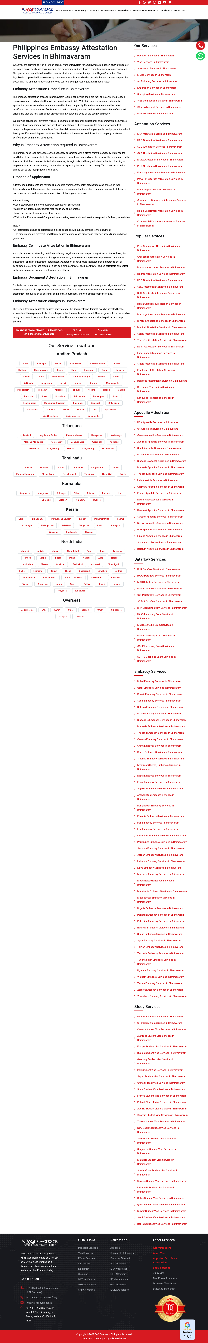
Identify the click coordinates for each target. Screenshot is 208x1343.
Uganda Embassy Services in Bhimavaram (160, 972)
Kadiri (116, 376)
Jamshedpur (28, 577)
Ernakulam (37, 519)
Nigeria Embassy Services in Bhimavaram (160, 910)
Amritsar (60, 564)
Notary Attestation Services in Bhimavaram (160, 348)
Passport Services (88, 1250)
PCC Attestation (118, 1265)
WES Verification (87, 1281)
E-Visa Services (86, 1260)
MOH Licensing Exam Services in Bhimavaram (155, 629)
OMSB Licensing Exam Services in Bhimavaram (156, 639)
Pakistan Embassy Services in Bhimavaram (160, 916)
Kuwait (57, 610)
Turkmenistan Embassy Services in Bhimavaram (156, 964)
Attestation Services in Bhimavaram (156, 68)
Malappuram (47, 525)
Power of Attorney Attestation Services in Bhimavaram (160, 183)
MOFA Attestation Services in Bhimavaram (160, 161)
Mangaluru (43, 493)
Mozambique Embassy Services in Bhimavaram (156, 884)
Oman (100, 610)
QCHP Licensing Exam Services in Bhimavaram (155, 650)
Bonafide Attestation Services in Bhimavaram (162, 382)
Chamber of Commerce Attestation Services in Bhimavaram (161, 204)
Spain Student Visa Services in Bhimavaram (161, 1091)
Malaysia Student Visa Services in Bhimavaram (155, 1164)
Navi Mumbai (96, 577)
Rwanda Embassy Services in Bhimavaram (160, 929)
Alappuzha (84, 525)
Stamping (83, 1276)
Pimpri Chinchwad (73, 577)
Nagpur (86, 558)
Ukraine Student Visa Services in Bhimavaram (162, 1183)
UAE (44, 610)
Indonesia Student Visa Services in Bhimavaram (156, 1191)
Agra (100, 558)
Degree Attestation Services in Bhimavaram (161, 276)
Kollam (82, 519)
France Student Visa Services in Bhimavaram (161, 1097)
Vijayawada (110, 409)
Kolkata (40, 551)
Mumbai (25, 551)
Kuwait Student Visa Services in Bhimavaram (161, 1213)
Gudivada (88, 370)
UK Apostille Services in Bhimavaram (157, 431)
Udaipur (117, 584)
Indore (58, 558)
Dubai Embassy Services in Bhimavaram (159, 683)
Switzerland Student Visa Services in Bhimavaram (157, 1142)
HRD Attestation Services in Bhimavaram (159, 142)
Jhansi (101, 584)
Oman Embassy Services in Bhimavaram (159, 715)
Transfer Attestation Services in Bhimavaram (162, 342)
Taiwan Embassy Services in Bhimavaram (160, 949)
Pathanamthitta (101, 519)
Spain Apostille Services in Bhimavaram (159, 544)
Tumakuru (80, 500)
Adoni (25, 363)
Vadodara (28, 564)
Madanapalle (112, 383)
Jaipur (55, 551)
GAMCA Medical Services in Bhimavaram (159, 107)
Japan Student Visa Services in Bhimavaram (161, 1078)
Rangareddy (53, 448)
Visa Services (85, 1255)
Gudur (105, 370)
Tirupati (80, 409)
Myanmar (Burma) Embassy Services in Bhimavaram (159, 769)
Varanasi (95, 564)
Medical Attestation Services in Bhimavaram (161, 329)
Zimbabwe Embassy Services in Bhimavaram (162, 998)
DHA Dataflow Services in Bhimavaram (158, 571)
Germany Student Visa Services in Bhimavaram (155, 1063)
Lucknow (117, 551)
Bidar (76, 493)
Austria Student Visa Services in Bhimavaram (162, 1110)
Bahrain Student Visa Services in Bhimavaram (162, 1226)
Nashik (114, 558)
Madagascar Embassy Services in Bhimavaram (156, 901)
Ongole (121, 390)
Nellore (91, 390)
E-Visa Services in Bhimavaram (154, 75)
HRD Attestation (118, 1276)
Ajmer (73, 584)
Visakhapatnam (50, 416)
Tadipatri (50, 409)
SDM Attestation (119, 1281)
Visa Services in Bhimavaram (153, 62)
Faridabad (78, 564)
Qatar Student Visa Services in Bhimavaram (161, 1206)
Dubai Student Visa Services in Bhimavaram (161, 1200)
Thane (68, 571)
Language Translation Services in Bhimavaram (155, 402)
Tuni (95, 409)
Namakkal (107, 474)
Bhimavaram (75, 363)
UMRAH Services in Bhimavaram (155, 113)
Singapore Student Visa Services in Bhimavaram (156, 1153)
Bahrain (85, 610)
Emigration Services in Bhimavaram (156, 88)
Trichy (123, 474)
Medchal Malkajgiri (33, 442)
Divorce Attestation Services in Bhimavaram (161, 323)
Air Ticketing (84, 1265)
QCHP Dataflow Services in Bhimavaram (159, 597)
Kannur (120, 519)
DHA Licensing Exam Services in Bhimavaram (162, 610)
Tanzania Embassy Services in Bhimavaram (161, 955)
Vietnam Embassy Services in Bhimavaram (160, 979)
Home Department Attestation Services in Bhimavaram (160, 215)
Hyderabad (25, 435)
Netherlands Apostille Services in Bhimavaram (155, 503)
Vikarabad (34, 448)
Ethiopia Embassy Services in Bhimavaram (160, 818)
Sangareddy (88, 448)
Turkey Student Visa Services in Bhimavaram (161, 1123)
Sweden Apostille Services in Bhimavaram (160, 518)
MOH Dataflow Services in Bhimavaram (158, 584)
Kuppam (78, 383)
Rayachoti (95, 403)
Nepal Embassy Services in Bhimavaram (159, 777)
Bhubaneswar (49, 577)
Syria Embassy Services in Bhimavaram (159, 942)
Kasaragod (27, 525)
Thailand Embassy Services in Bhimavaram (160, 735)
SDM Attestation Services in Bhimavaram (159, 148)
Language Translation (164, 1290)
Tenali (66, 409)
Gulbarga (61, 493)
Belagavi (63, 500)
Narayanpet (97, 435)
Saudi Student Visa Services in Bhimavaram (161, 1219)
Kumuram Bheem (74, 435)
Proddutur (60, 396)
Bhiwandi (115, 577)
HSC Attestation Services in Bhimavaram (159, 282)
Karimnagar (116, 435)
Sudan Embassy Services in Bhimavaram (159, 936)
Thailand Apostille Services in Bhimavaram (160, 476)
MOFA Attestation (119, 1291)
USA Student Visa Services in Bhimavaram (160, 1018)
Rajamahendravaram (54, 403)
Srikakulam (113, 403)
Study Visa (158, 1275)
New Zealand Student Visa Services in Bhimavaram (158, 1132)
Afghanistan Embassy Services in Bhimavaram (155, 799)
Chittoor (22, 370)
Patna (72, 558)
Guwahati (102, 571)
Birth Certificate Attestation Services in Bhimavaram (158, 297)
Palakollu (28, 396)
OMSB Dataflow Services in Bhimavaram (159, 590)
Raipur (53, 571)
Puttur (115, 396)
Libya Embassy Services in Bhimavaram (159, 869)
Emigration (83, 1270)
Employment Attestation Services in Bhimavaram (156, 374)
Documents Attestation (122, 1255)
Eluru (73, 370)
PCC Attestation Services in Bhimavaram (159, 168)
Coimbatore (77, 467)
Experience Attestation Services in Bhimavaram (156, 357)
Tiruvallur (44, 467)
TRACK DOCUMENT (53, 2)
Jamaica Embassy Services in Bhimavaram (160, 850)
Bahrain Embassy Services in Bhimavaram (160, 709)
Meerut (44, 564)
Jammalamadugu (81, 376)
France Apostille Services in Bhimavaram (159, 495)
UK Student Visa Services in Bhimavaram (159, 1025)
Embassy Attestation (121, 1260)
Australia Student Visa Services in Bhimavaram (155, 1040)
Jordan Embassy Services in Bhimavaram (160, 857)
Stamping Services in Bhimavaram (156, 94)
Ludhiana (37, 571)
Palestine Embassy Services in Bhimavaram (161, 923)
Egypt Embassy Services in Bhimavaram (159, 784)
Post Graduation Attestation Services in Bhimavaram (158, 250)
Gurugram (42, 584)
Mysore (97, 500)
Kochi (21, 519)
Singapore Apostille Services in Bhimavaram (161, 463)
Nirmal (70, 448)
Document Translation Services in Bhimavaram (155, 391)
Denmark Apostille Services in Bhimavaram (160, 512)
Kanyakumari (97, 467)
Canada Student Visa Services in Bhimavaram (162, 1031)
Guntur (26, 376)
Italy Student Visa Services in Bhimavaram (160, 1072)
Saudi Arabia (27, 610)
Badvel (58, 363)
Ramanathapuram (25, 474)
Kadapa (101, 376)
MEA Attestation (118, 1270)
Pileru (44, 396)
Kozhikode (71, 532)
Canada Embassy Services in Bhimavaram (160, 741)
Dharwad (46, 500)
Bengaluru (24, 493)
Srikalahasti (32, 409)
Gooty (41, 376)
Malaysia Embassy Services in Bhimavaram (161, 728)
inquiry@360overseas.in (77, 334)
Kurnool (94, 383)
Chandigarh (113, 564)
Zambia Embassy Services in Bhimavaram (160, 991)
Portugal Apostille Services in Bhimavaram (160, 531)
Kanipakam (46, 383)
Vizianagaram (73, 416)
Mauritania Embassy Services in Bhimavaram (162, 893)
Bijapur (90, 493)
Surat (89, 551)
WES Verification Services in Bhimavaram (160, 100)
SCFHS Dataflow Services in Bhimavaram (160, 603)
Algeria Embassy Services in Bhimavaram (160, 790)
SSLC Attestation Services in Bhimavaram (160, 288)
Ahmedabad (73, 551)
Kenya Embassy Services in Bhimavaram (159, 754)
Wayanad (53, 532)
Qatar (71, 610)
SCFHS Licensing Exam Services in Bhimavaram (156, 661)
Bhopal (28, 558)
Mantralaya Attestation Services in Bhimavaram (156, 193)
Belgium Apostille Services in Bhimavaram (160, 551)
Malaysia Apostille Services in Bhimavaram (160, 469)
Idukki (100, 525)
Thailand (79, 616)
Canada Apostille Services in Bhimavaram (160, 437)
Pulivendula (79, 396)
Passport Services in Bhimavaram (155, 55)
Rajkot (22, 571)
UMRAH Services (87, 1286)
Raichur (106, 493)
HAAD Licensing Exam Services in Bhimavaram (155, 618)
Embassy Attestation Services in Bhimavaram (162, 174)
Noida (59, 584)
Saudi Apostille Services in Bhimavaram (159, 450)
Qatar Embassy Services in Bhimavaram (159, 689)
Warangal (97, 442)
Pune (102, 551)
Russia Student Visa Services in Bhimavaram (161, 1055)
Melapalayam (48, 474)
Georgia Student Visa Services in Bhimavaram (162, 1117)
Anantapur (42, 363)
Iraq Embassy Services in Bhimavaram (158, 831)
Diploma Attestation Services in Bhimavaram (161, 269)
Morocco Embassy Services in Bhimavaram (161, 876)
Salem (115, 467)
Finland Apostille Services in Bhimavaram (160, 538)
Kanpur (43, 558)
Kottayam (115, 525)
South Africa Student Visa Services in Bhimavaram (157, 1174)
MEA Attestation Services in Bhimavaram (159, 136)
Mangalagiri (23, 390)
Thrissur (89, 532)
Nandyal (76, 390)
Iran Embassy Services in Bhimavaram (158, 824)
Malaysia (63, 616)
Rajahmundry (29, 403)
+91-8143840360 (103, 334)
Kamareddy (56, 442)
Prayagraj (62, 591)
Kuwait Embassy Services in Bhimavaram (159, 696)
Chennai (28, 467)
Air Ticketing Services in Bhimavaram (157, 81)
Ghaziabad (84, 571)
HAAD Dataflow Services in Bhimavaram (159, 577)
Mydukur (59, 390)
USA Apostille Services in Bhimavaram (158, 424)
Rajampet (78, 403)
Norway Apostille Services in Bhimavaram (160, 525)
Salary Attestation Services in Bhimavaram (160, 335)
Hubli (120, 493)
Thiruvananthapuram (61, 519)
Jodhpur (119, 571)
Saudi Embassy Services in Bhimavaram (159, 702)
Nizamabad (108, 448)
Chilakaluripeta (97, 363)
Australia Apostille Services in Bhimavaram (160, 443)
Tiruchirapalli (69, 474)
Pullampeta (98, 396)
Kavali (63, 383)
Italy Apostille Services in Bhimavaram (158, 482)
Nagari (106, 390)
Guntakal (120, 370)
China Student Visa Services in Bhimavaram (161, 1085)
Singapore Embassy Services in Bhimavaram (161, 722)
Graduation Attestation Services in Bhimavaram (156, 261)
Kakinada (28, 383)
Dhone (59, 370)
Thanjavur (89, 474)
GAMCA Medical (86, 1291)
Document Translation (164, 1285)
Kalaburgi (80, 591)
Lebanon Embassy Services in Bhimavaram (161, 863)
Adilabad (114, 442)
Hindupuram (58, 376)
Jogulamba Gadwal (48, 435)
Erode (60, 467)
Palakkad (66, 525)
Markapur (42, 390)
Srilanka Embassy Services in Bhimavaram (160, 760)
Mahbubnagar (77, 442)
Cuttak (87, 584)
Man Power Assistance (165, 1280)
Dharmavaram (41, 370)
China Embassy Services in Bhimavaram (159, 747)
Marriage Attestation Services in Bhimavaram (162, 316)
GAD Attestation (118, 1286)
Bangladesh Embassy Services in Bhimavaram (155, 809)
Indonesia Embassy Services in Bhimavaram (161, 837)
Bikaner (25, 584)
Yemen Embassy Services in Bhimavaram (160, 985)
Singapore (116, 610)
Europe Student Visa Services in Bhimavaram (162, 1048)
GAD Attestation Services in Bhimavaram (159, 155)
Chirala (116, 363)
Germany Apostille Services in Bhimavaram (160, 488)
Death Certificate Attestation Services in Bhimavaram (159, 308)
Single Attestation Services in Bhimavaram (160, 365)
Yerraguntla (94, 416)
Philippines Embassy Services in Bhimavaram (162, 844)
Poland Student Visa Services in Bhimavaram (161, 1104)
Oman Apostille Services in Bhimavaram (159, 456)
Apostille (115, 1250)
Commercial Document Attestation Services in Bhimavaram (161, 225)
